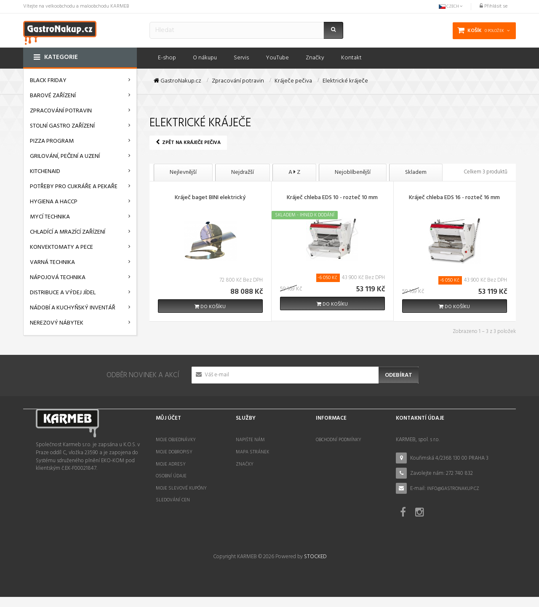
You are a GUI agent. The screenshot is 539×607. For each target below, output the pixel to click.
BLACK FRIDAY (48, 80)
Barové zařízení (53, 96)
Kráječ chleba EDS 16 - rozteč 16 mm (454, 198)
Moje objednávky (176, 440)
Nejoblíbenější (353, 172)
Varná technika (52, 262)
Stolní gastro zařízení (62, 126)
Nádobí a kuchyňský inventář (72, 308)
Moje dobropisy (174, 452)
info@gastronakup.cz (453, 489)
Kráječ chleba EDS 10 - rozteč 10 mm (332, 198)
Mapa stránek (252, 452)
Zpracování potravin (61, 111)
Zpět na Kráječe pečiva (188, 142)
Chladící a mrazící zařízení (67, 232)
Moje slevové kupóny (181, 488)
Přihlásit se (493, 6)
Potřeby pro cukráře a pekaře (73, 187)
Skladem (416, 172)
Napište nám (250, 440)
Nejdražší (242, 172)
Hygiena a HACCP (53, 202)
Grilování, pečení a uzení (65, 156)
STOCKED (315, 566)
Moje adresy (171, 464)
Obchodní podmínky (338, 440)
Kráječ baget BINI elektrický (210, 198)
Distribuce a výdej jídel (63, 293)
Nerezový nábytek (56, 323)
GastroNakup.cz (177, 81)
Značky (244, 464)
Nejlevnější (183, 172)
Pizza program (52, 141)
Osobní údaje (171, 476)
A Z (294, 172)
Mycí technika (50, 217)
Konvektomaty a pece (61, 247)
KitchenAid (45, 171)
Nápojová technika (57, 277)
